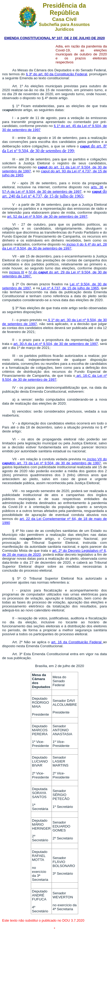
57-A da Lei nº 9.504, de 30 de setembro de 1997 (42, 192)
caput (85, 146)
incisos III (16, 272)
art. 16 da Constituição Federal (76, 642)
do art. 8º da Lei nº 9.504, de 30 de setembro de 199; (54, 148)
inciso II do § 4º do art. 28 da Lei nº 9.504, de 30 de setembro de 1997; (54, 246)
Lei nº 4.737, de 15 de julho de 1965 (69, 288)
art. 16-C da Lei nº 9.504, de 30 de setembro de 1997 (54, 378)
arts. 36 (97, 187)
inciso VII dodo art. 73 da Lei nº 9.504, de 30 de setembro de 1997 (54, 461)
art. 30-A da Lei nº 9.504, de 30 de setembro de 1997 (55, 344)
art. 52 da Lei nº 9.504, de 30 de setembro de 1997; (47, 216)
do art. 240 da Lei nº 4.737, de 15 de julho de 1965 (54, 193)
